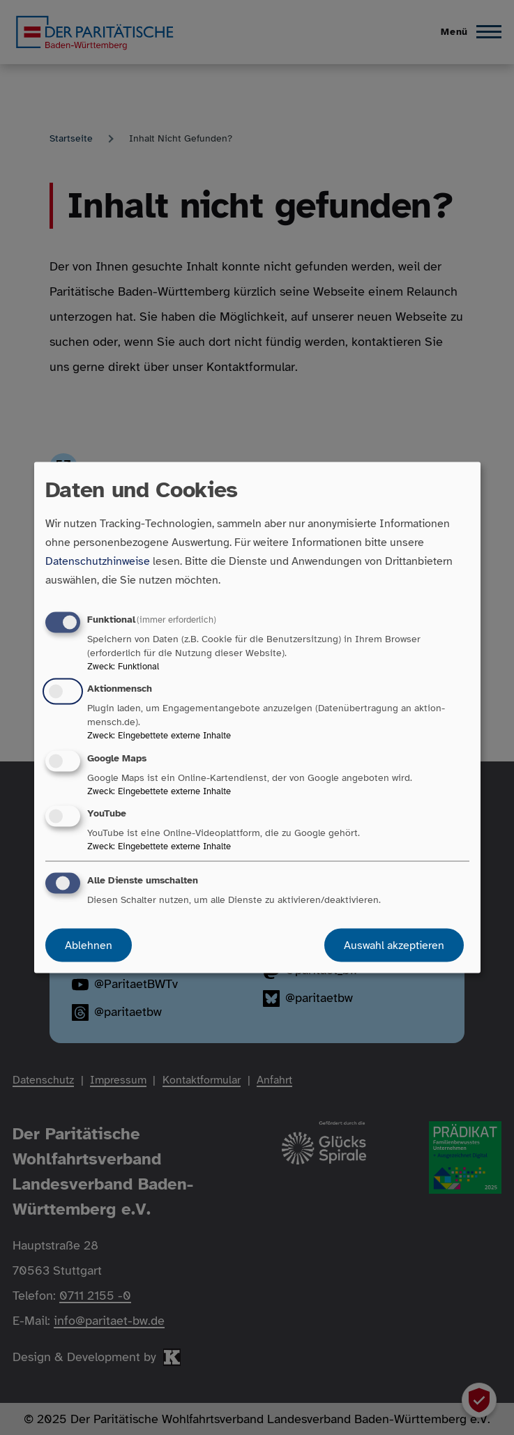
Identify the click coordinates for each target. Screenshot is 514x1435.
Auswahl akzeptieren (394, 945)
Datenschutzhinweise (97, 561)
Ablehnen (88, 945)
